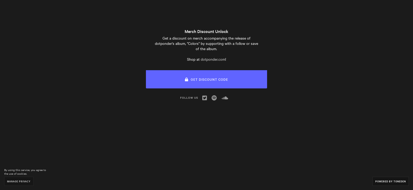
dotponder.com (213, 59)
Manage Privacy (19, 181)
